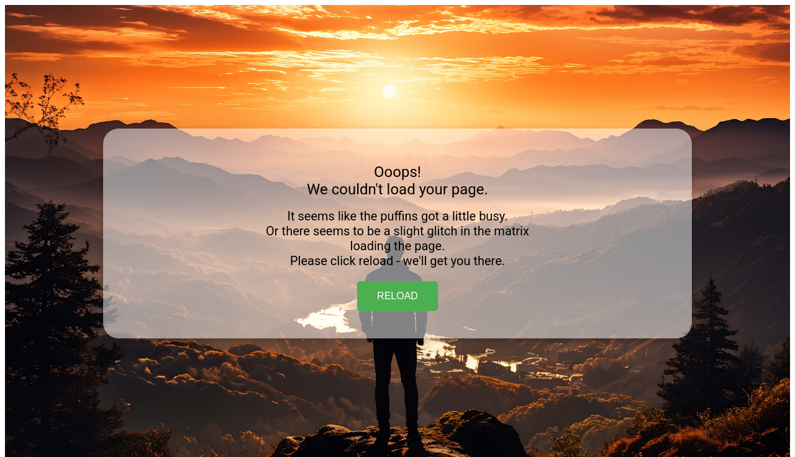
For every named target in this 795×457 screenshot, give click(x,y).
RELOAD (397, 296)
